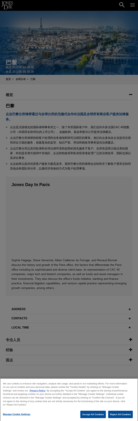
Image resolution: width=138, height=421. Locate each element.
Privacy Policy (37, 393)
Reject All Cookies (120, 417)
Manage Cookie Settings (16, 417)
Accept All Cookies (93, 417)
